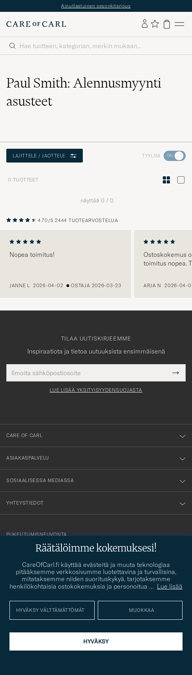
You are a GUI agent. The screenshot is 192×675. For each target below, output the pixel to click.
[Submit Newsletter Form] (175, 373)
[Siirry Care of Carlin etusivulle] (36, 24)
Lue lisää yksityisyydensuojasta (96, 390)
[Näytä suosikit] (155, 24)
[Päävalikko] (179, 24)
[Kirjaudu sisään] (144, 24)
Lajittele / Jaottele (44, 156)
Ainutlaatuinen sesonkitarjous (95, 6)
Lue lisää (170, 586)
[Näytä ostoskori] (166, 24)
